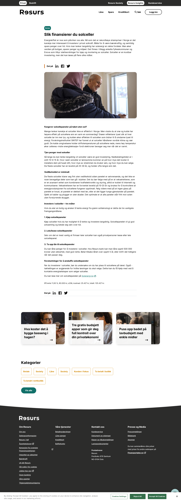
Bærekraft (23, 459)
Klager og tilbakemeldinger (103, 440)
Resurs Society (115, 3)
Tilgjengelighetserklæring (29, 483)
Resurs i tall (24, 440)
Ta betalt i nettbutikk (33, 380)
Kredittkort (123, 12)
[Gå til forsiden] (31, 12)
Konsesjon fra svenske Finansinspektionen (28, 449)
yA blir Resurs (25, 463)
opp (96, 444)
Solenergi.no (89, 275)
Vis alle (28, 390)
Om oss (22, 432)
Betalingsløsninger (63, 432)
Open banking (25, 475)
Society (39, 371)
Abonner (131, 440)
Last (93, 444)
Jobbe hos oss (25, 471)
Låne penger (60, 436)
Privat (23, 3)
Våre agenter (24, 479)
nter (106, 444)
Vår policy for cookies (28, 467)
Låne (101, 12)
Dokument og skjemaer (101, 436)
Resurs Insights (135, 3)
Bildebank (132, 436)
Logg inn (153, 12)
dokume (101, 444)
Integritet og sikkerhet (28, 455)
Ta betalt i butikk (103, 371)
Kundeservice (155, 3)
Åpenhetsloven (25, 444)
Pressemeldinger (135, 432)
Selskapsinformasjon (27, 436)
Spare (111, 12)
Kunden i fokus (81, 371)
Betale (47, 28)
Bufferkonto (60, 444)
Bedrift (32, 3)
